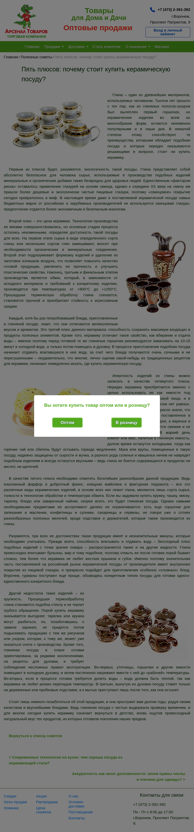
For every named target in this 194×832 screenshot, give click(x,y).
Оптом (67, 422)
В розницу (127, 422)
